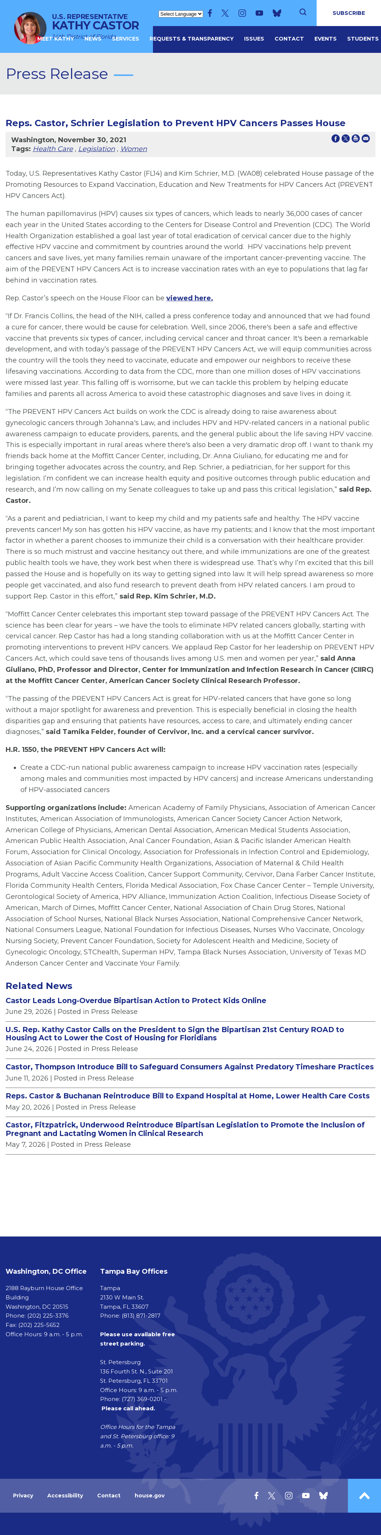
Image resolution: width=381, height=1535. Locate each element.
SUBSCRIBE (349, 13)
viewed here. (189, 298)
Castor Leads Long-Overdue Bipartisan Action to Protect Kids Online (136, 1000)
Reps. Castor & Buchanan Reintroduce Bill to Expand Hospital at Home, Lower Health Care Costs (188, 1096)
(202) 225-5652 (39, 1324)
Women (133, 149)
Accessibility (65, 1495)
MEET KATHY (55, 38)
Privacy (23, 1495)
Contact (289, 38)
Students (363, 38)
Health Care (53, 149)
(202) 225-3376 (47, 1315)
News (93, 38)
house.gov (149, 1495)
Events (325, 38)
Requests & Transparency (192, 38)
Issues (254, 38)
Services (125, 38)
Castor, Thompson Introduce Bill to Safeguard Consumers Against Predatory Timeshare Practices (190, 1067)
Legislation (96, 149)
